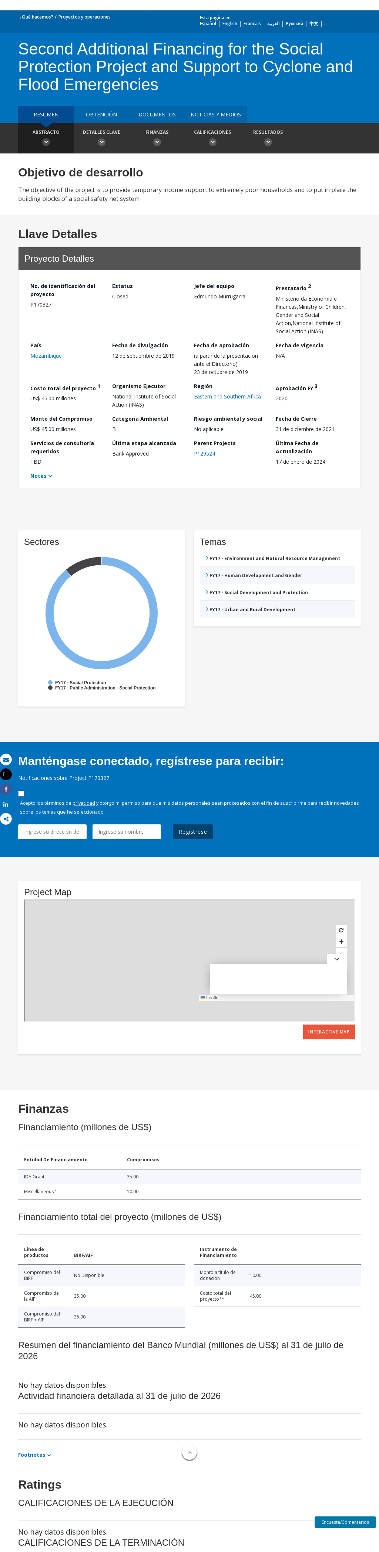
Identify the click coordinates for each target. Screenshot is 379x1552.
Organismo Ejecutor (138, 386)
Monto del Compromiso (61, 418)
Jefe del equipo (214, 285)
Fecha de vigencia (299, 345)
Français (252, 23)
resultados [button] (268, 139)
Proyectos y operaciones (84, 17)
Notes (38, 475)
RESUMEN (46, 114)
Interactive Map (329, 1032)
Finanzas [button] (157, 139)
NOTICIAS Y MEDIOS (216, 114)
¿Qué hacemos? (36, 17)
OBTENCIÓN (101, 114)
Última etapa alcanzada (144, 443)
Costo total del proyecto (65, 387)
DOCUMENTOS (157, 114)
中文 (313, 23)
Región (203, 386)
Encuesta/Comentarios (345, 1522)
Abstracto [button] (46, 139)
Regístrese (193, 831)
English (229, 23)
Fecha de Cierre (296, 418)
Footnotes (32, 1454)
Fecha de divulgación (140, 345)
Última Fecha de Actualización (297, 447)
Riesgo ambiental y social (228, 418)
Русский (294, 23)
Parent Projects (215, 443)
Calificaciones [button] (212, 139)
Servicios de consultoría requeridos (62, 447)
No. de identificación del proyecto (62, 290)
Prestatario (293, 287)
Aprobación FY (297, 387)
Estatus (122, 285)
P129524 (204, 453)
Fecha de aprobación (221, 345)
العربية (273, 23)
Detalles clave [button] (101, 139)
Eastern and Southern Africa (227, 396)
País (35, 345)
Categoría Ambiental (140, 418)
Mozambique (46, 355)
